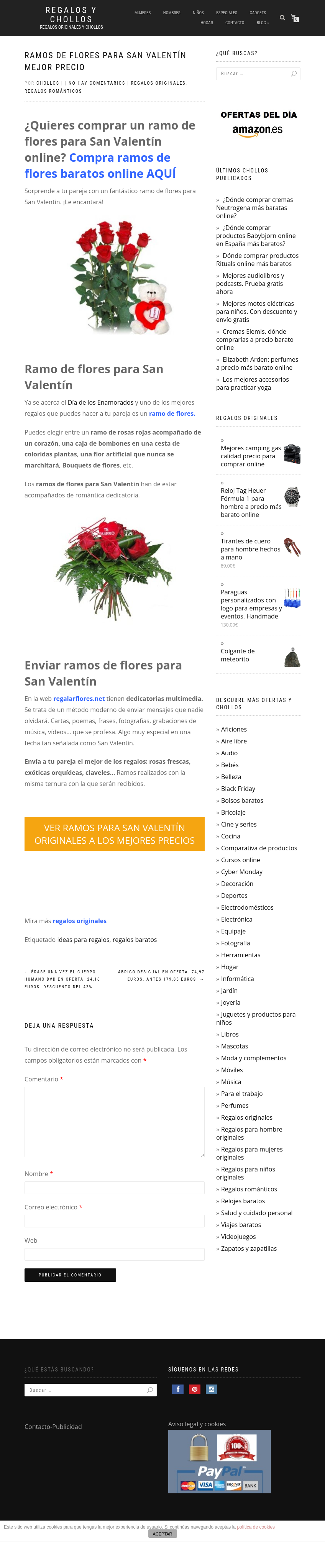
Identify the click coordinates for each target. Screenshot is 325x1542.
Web (31, 1240)
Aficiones (234, 729)
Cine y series (239, 824)
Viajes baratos (241, 1224)
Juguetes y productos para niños (256, 1018)
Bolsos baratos (242, 800)
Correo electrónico (53, 1207)
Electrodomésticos (247, 907)
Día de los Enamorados (101, 402)
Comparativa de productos (259, 848)
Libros (230, 1034)
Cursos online (240, 860)
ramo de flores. (172, 413)
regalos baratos (135, 939)
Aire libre (234, 741)
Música (231, 1082)
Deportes (234, 895)
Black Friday (238, 788)
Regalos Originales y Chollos (71, 27)
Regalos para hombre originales (249, 1133)
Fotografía (235, 943)
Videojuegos (238, 1236)
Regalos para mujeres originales (249, 1153)
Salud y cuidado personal (257, 1213)
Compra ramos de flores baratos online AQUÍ (100, 165)
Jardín (229, 990)
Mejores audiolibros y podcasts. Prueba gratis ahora (250, 283)
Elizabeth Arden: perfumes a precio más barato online (257, 363)
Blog (261, 22)
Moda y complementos (254, 1058)
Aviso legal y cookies (197, 1424)
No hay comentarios (97, 83)
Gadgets (257, 12)
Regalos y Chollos (71, 15)
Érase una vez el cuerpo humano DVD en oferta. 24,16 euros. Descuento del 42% (62, 979)
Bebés (230, 765)
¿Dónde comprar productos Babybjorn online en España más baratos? (256, 235)
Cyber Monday (242, 872)
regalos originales (80, 921)
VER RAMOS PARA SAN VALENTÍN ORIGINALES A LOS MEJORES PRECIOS (114, 833)
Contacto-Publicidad (53, 1426)
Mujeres (143, 12)
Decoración (237, 883)
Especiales (226, 12)
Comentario (44, 1079)
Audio (229, 753)
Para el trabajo (242, 1093)
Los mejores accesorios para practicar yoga (252, 383)
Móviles (232, 1070)
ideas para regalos (83, 939)
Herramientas (241, 955)
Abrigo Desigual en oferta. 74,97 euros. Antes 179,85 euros (161, 975)
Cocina (230, 836)
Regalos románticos (53, 91)
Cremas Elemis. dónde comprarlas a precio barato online (255, 339)
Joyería (230, 1002)
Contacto (234, 22)
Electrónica (237, 919)
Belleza (231, 777)
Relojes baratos (243, 1201)
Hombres (172, 12)
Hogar (206, 22)
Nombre (39, 1174)
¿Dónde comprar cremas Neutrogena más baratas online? (254, 207)
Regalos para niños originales (245, 1173)
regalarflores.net (79, 698)
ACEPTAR (162, 1534)
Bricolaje (233, 812)
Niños (198, 12)
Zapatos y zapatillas (249, 1248)
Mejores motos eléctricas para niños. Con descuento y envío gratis (256, 311)
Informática (237, 978)
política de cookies (256, 1527)
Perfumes (235, 1105)
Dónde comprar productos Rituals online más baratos (257, 259)
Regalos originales (158, 83)
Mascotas (234, 1046)
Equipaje (233, 931)
